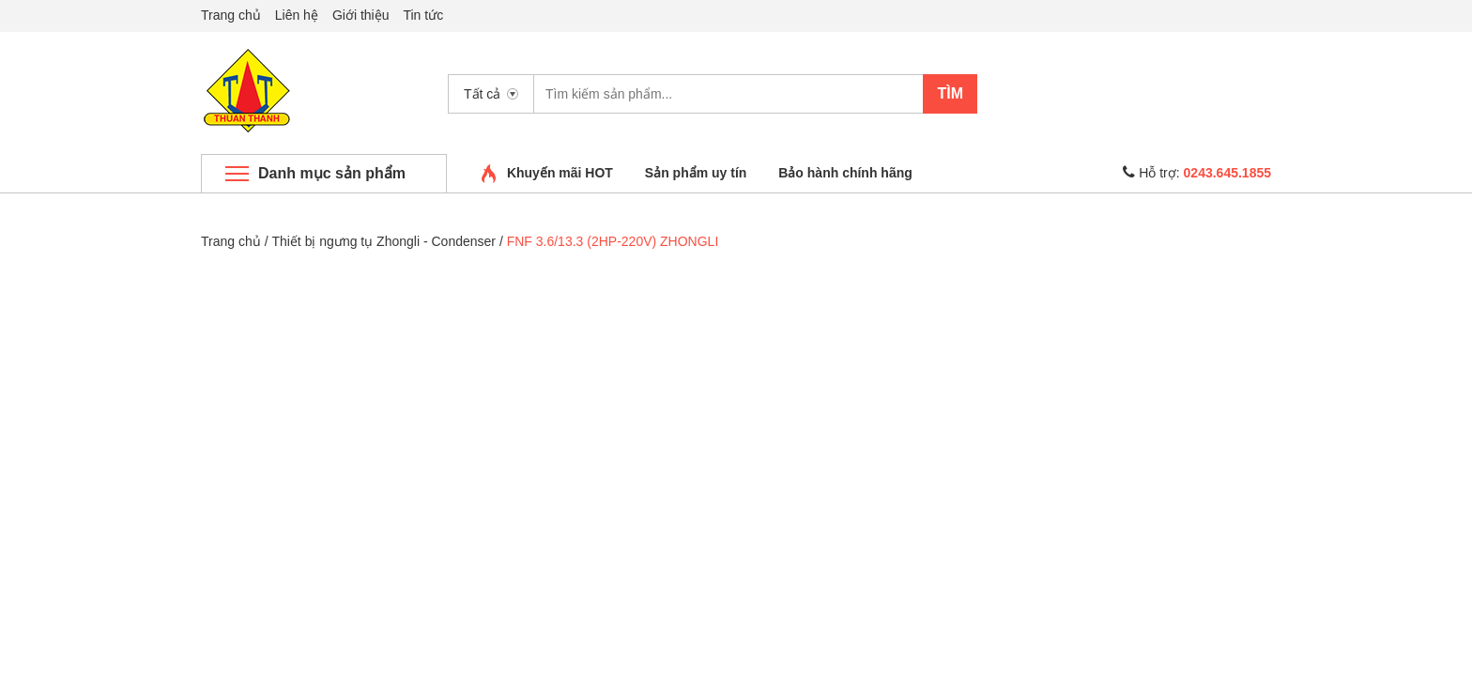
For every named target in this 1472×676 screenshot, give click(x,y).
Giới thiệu (361, 15)
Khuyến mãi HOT (560, 172)
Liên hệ (296, 15)
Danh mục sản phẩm (332, 173)
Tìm (950, 93)
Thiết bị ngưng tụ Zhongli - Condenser (383, 241)
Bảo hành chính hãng (845, 172)
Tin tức (423, 15)
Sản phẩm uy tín (696, 172)
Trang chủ (231, 15)
